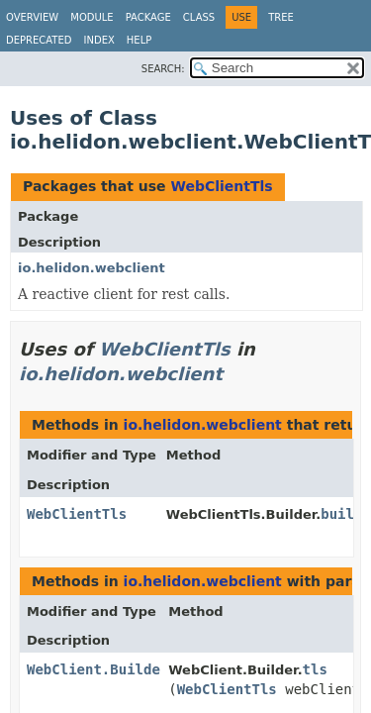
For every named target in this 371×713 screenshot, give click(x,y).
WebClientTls (221, 186)
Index (99, 40)
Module (91, 17)
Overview (32, 17)
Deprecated (39, 40)
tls (315, 669)
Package (148, 17)
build (341, 514)
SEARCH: (163, 68)
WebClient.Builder (97, 669)
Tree (281, 17)
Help (139, 40)
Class (199, 17)
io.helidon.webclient (91, 267)
